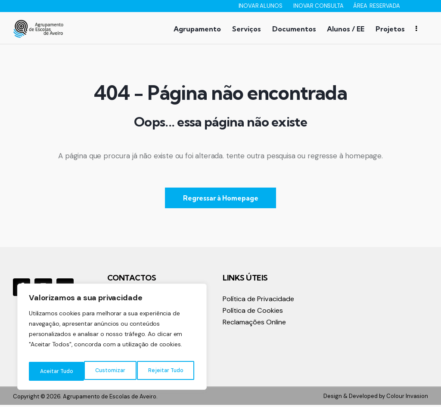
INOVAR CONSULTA (319, 5)
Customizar (54, 371)
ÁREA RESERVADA (376, 5)
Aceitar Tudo (167, 371)
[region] (112, 339)
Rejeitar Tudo (110, 371)
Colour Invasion (407, 397)
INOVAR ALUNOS (261, 5)
